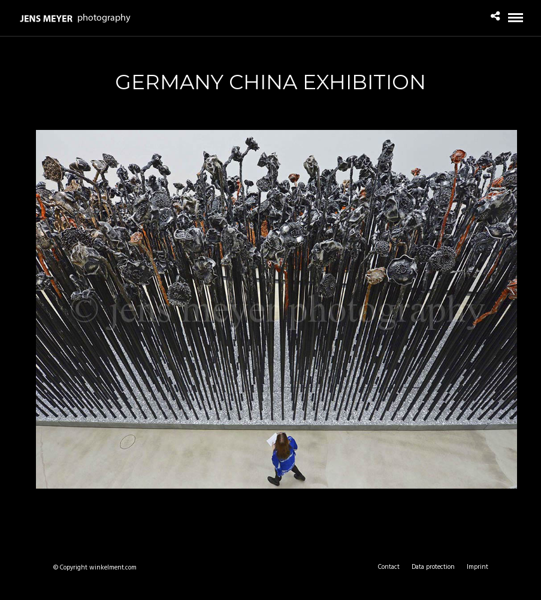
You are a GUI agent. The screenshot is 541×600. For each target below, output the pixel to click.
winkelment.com (113, 567)
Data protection (433, 567)
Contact (389, 567)
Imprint (477, 567)
